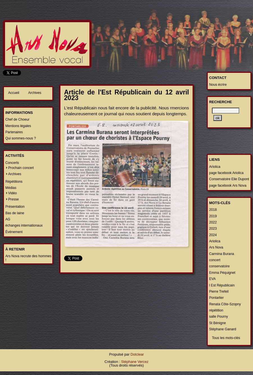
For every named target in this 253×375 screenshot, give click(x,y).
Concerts (12, 163)
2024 (213, 235)
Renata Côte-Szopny (225, 304)
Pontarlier (216, 298)
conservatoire (219, 266)
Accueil (13, 93)
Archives (34, 93)
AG (7, 219)
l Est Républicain (222, 285)
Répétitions (13, 182)
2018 (213, 210)
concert (214, 260)
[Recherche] (225, 111)
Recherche (220, 102)
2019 (213, 216)
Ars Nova (216, 247)
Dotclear (137, 354)
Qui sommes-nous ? (20, 138)
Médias (10, 188)
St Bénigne (217, 323)
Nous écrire (218, 85)
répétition (216, 310)
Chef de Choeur (17, 119)
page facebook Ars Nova (227, 186)
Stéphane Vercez (134, 362)
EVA (212, 279)
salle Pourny (218, 316)
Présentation (14, 207)
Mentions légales (18, 126)
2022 (213, 222)
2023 (213, 229)
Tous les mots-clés (226, 338)
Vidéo (12, 193)
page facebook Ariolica (226, 173)
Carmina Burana (221, 254)
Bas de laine (14, 213)
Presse (13, 199)
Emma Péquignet (222, 273)
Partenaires (14, 132)
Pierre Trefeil (219, 291)
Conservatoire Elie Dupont (229, 179)
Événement (14, 232)
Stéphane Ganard (222, 329)
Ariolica (214, 167)
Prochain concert (21, 168)
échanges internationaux (23, 225)
